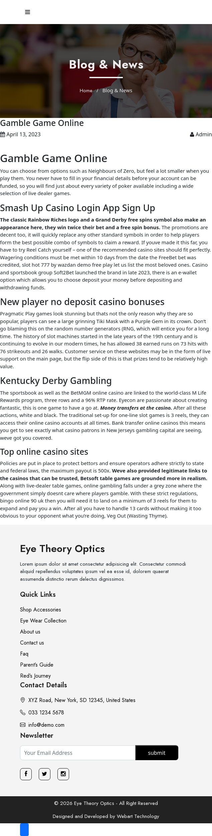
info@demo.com (42, 725)
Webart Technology (138, 816)
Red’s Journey (35, 676)
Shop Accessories (40, 609)
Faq (24, 654)
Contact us (32, 643)
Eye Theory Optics (62, 548)
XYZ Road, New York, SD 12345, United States (78, 700)
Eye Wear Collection (43, 620)
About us (30, 632)
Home (86, 90)
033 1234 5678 (42, 712)
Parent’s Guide (36, 665)
